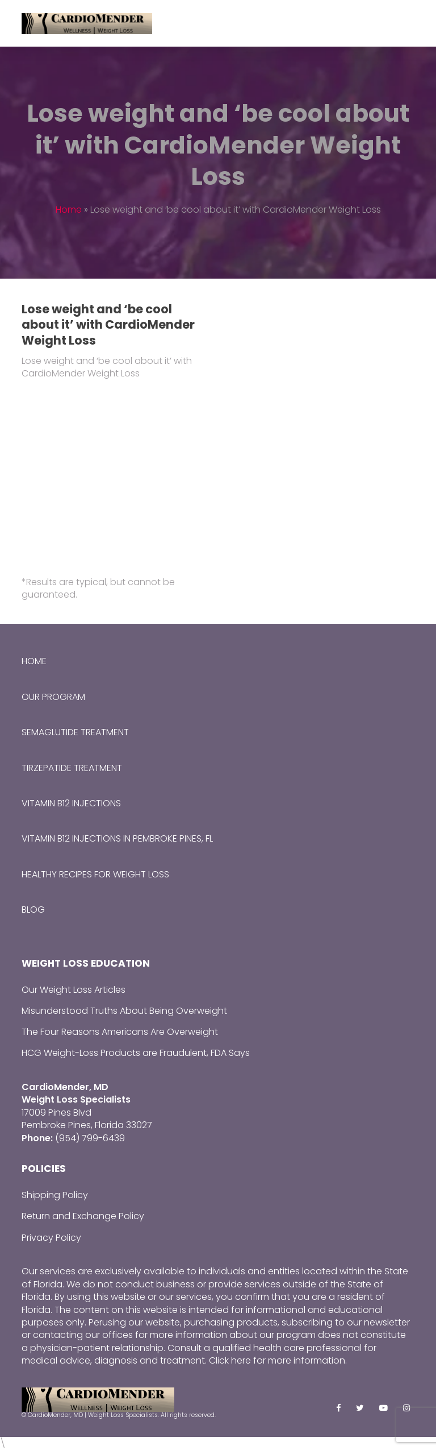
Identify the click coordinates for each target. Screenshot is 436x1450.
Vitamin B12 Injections (71, 803)
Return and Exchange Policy (83, 1216)
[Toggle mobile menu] (408, 23)
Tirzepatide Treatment (72, 767)
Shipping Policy (55, 1195)
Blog (33, 909)
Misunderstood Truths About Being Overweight (124, 1010)
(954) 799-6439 (90, 1138)
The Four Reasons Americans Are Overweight (120, 1031)
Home (69, 209)
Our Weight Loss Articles (73, 989)
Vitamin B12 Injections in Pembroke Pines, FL (117, 838)
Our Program (53, 696)
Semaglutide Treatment (75, 732)
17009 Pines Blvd (56, 1112)
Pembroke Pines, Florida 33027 (87, 1125)
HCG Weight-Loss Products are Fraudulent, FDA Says (136, 1052)
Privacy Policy (51, 1237)
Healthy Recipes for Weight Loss (95, 874)
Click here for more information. (278, 1360)
